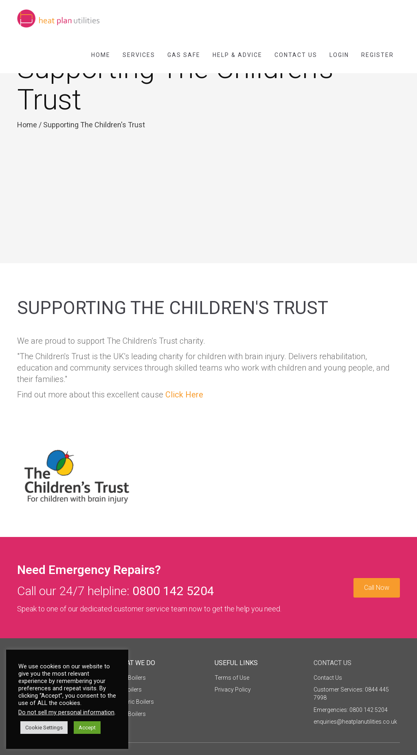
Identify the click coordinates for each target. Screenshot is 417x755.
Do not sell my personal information (66, 712)
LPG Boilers (131, 714)
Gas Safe (183, 55)
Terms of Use (232, 677)
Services (139, 55)
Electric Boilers (135, 701)
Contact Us (295, 55)
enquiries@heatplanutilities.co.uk (355, 721)
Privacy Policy (233, 689)
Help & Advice (237, 55)
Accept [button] (87, 727)
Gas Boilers (131, 677)
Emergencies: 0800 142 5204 (351, 710)
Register (377, 55)
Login (339, 55)
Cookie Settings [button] (44, 727)
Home (100, 55)
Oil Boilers (129, 689)
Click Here (184, 394)
